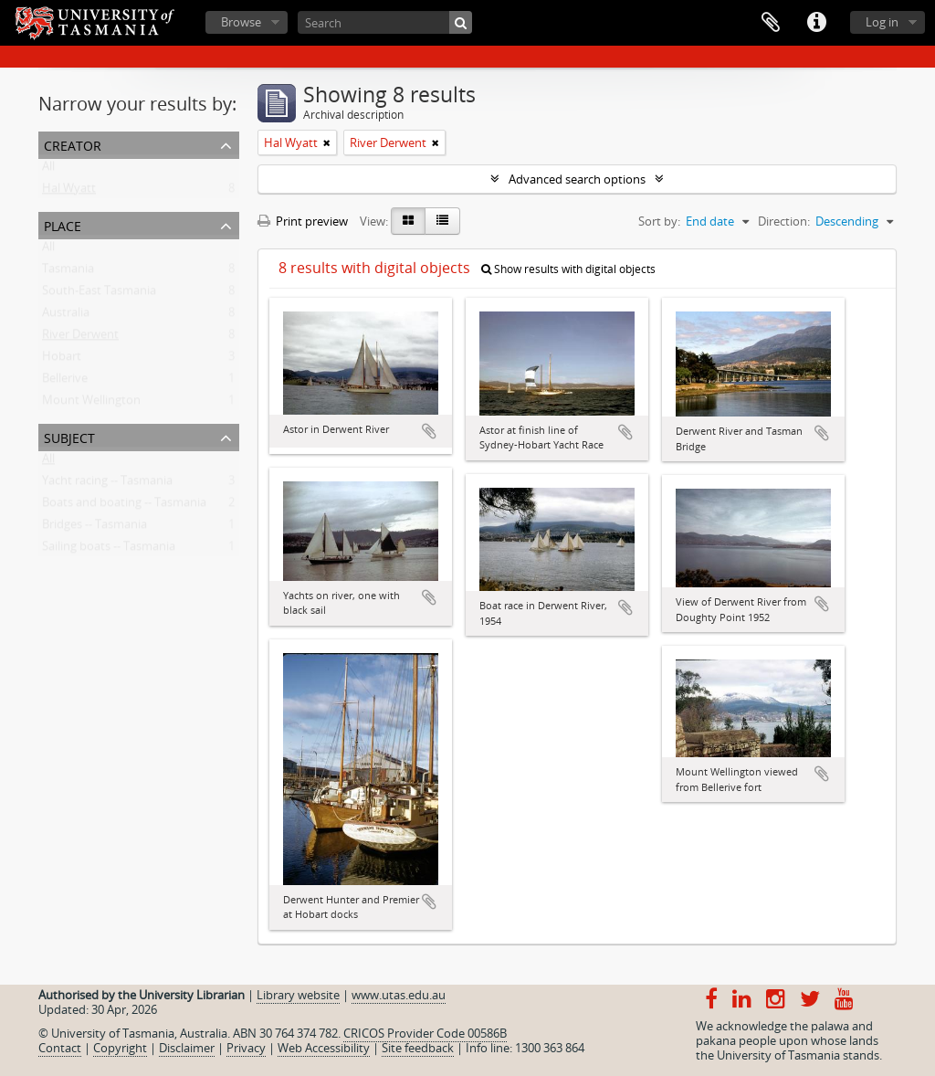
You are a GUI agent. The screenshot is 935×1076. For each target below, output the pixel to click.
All (48, 170)
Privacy (246, 1047)
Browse (241, 22)
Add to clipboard (429, 431)
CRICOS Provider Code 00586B (425, 1033)
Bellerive (65, 382)
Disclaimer (187, 1047)
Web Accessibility (324, 1047)
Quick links (816, 23)
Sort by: (659, 221)
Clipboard (770, 23)
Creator (72, 144)
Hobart (61, 360)
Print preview (302, 221)
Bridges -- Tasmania (94, 528)
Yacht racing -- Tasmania (107, 484)
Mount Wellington (91, 404)
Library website (298, 994)
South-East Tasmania (99, 294)
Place (62, 224)
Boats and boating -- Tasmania (124, 506)
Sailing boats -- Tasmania (108, 550)
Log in (882, 22)
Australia (65, 316)
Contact (59, 1047)
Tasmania (68, 272)
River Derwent (80, 338)
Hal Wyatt (69, 192)
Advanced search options (577, 179)
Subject (69, 436)
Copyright (120, 1047)
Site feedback (418, 1047)
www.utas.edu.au (399, 994)
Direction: (784, 221)
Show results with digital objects (568, 269)
